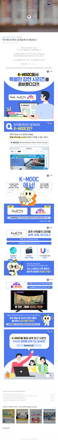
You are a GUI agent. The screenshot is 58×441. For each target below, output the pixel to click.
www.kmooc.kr (33, 64)
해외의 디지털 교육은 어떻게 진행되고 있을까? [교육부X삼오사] (14, 399)
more (54, 407)
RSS (31, 29)
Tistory (36, 439)
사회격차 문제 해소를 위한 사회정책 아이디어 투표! (12, 394)
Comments (6, 428)
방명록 (26, 29)
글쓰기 (21, 29)
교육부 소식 (6, 391)
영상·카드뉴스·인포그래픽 (13, 391)
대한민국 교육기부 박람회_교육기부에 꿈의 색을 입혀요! (13, 397)
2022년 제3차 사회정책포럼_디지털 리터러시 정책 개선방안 (14, 400)
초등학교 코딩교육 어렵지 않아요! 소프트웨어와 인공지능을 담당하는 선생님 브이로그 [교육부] (20, 395)
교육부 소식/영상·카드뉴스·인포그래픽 (12, 37)
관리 (36, 29)
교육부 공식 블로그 (29, 11)
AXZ (29, 439)
